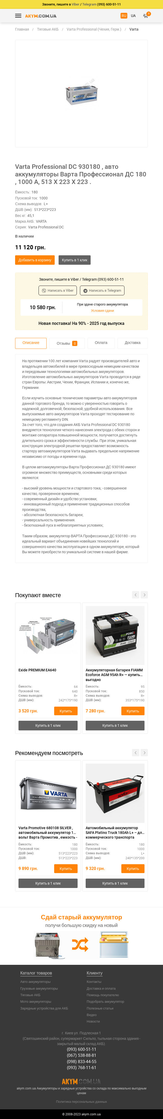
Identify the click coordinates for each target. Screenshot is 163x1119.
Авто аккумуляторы (35, 981)
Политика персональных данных (81, 1101)
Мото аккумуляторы (35, 1001)
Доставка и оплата (101, 988)
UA (133, 15)
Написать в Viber (57, 290)
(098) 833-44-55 (81, 1061)
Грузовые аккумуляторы (39, 988)
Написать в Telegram (102, 290)
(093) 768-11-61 (81, 1067)
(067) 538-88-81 (81, 1055)
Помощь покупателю (103, 995)
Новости (93, 1021)
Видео (92, 1014)
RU (124, 15)
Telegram (89, 4)
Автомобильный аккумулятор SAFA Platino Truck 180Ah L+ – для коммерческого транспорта (115, 832)
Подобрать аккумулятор (105, 1001)
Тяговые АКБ (30, 995)
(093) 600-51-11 (81, 1049)
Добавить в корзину (34, 259)
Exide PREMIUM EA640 (37, 670)
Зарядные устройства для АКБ (44, 1008)
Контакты (94, 981)
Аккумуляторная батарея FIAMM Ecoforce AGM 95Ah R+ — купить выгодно (114, 675)
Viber (75, 4)
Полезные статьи (100, 1008)
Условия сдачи (102, 310)
